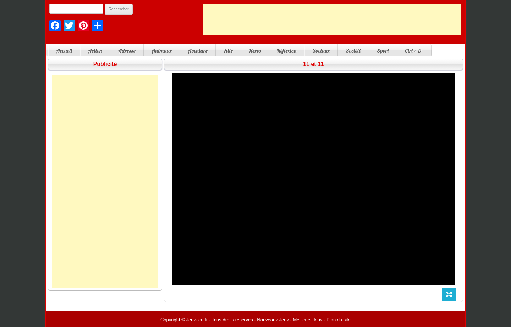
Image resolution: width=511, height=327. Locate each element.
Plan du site (338, 319)
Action (95, 50)
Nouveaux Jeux (273, 319)
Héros (255, 50)
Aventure (198, 50)
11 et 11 (313, 64)
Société (353, 50)
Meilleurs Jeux (307, 319)
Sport (383, 50)
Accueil (64, 50)
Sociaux (321, 50)
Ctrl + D (413, 50)
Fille (228, 50)
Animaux (162, 50)
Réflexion (286, 50)
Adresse (126, 50)
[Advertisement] (332, 19)
